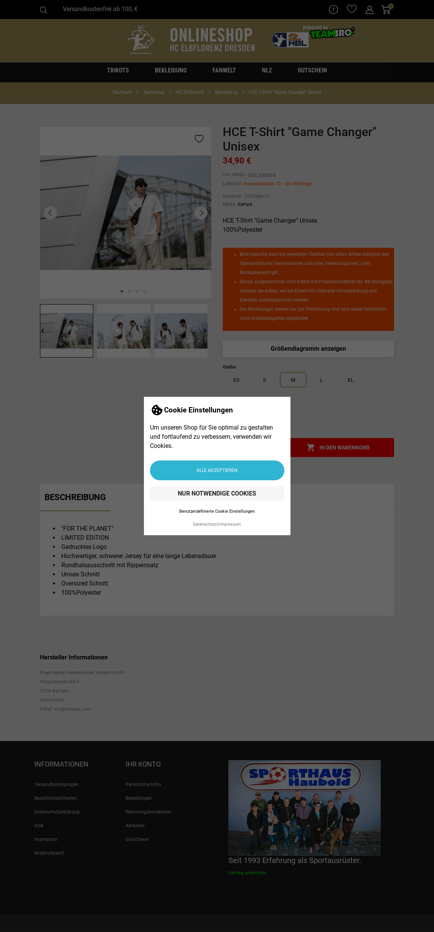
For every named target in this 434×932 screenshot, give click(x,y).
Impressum (230, 524)
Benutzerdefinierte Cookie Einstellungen (217, 511)
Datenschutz (205, 524)
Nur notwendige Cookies (217, 493)
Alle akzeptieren (217, 470)
